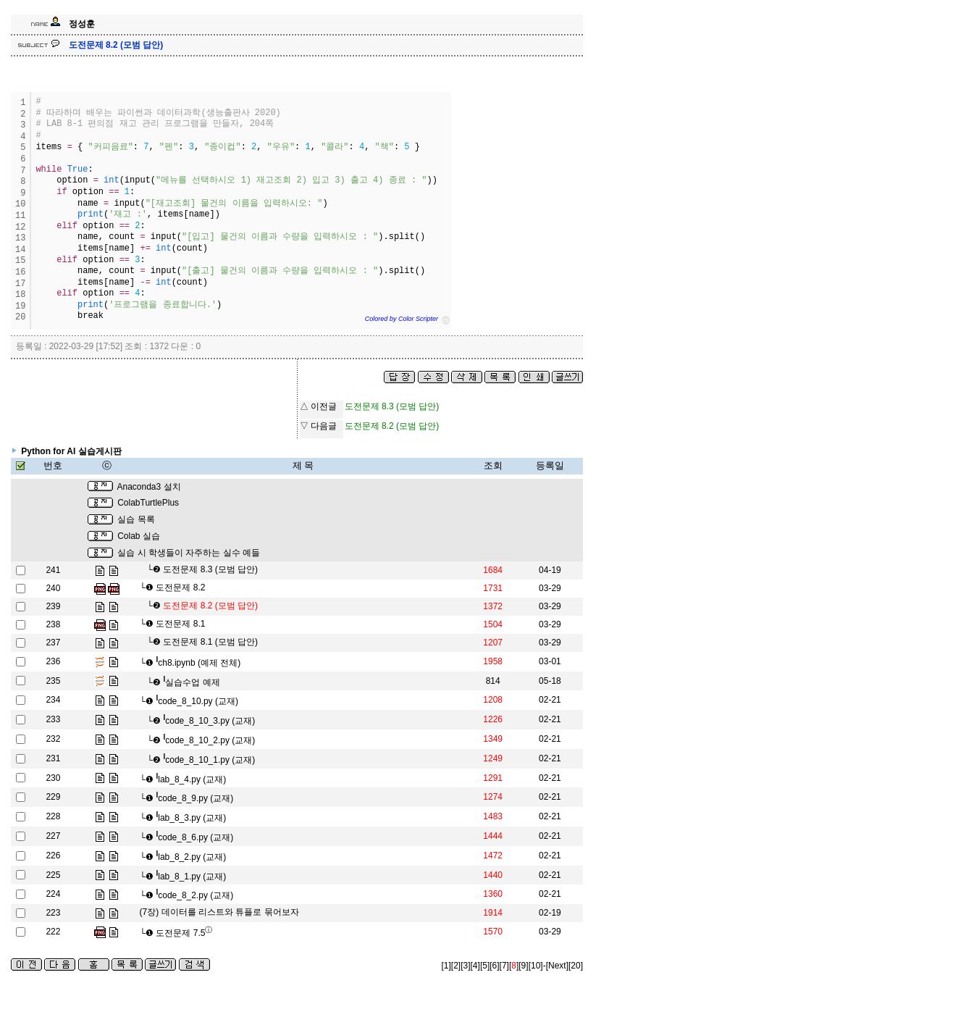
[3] (465, 966)
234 (53, 700)
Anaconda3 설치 (149, 487)
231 (53, 758)
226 (53, 855)
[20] (575, 966)
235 (53, 681)
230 (53, 778)
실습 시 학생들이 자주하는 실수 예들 (188, 553)
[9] (523, 966)
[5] (485, 966)
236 (53, 661)
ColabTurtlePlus (148, 503)
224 (53, 894)
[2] (456, 966)
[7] (504, 966)
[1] (446, 966)
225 (53, 875)
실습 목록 (135, 519)
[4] (475, 966)
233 (53, 719)
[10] (536, 966)
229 (53, 797)
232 (53, 739)
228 (53, 816)
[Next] (557, 966)
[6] (494, 966)
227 (53, 836)
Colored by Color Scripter (401, 318)
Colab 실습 (138, 536)
